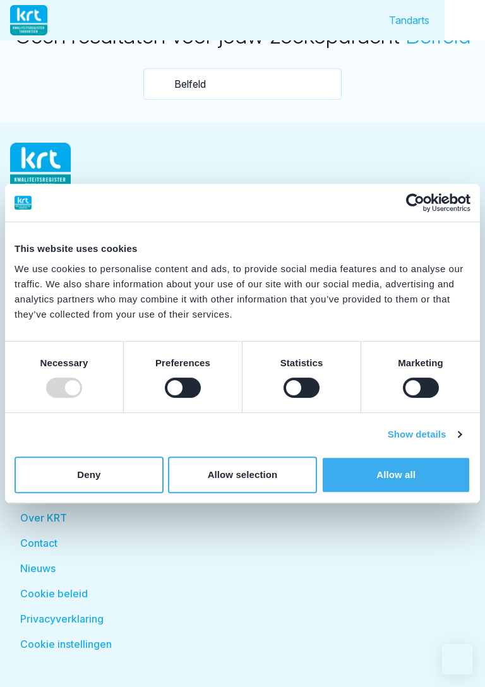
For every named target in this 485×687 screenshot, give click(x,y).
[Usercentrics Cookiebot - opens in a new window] (415, 202)
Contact (38, 543)
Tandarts (409, 20)
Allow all (396, 474)
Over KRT (43, 517)
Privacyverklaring (62, 618)
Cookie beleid (54, 593)
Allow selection (243, 474)
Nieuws (38, 568)
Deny (88, 474)
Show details (417, 434)
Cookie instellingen (66, 644)
